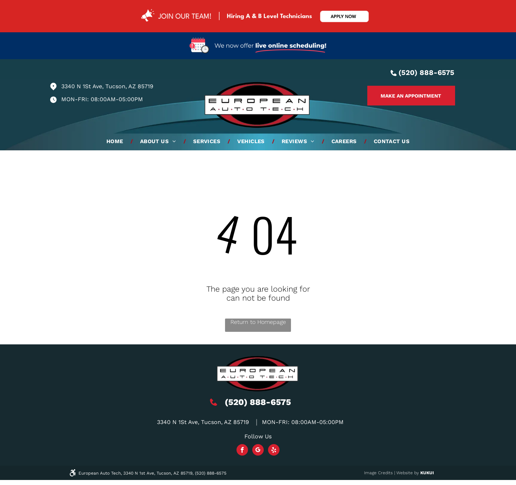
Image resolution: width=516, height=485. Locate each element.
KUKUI (427, 472)
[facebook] (242, 450)
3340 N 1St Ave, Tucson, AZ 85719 (107, 86)
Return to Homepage (258, 322)
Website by (407, 472)
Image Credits (378, 472)
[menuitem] (116, 141)
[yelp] (274, 450)
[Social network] (258, 450)
